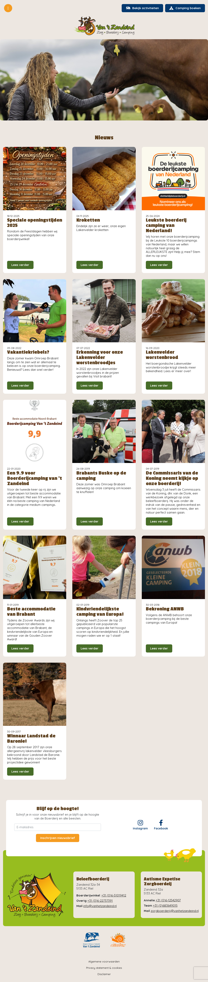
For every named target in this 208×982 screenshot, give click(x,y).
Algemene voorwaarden (104, 961)
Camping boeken (185, 8)
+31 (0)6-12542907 (168, 900)
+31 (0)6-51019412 (113, 895)
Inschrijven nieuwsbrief (57, 838)
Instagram (140, 825)
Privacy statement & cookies (104, 967)
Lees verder (20, 265)
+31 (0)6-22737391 (100, 901)
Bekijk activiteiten (142, 8)
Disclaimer (104, 974)
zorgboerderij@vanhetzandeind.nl (175, 911)
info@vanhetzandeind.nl (100, 906)
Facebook (161, 825)
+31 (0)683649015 (165, 905)
